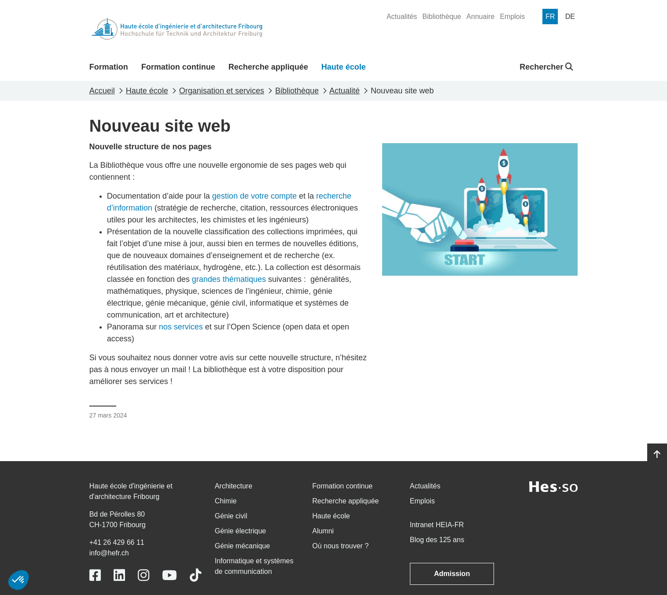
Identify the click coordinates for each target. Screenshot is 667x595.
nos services (181, 326)
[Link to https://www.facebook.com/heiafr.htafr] (95, 575)
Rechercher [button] (546, 67)
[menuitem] (402, 16)
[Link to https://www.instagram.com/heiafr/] (143, 575)
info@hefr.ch (109, 553)
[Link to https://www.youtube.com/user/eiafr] (169, 575)
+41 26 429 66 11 (116, 542)
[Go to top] (657, 454)
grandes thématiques (229, 279)
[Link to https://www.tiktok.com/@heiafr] (195, 575)
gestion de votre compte (254, 196)
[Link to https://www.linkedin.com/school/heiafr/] (119, 575)
